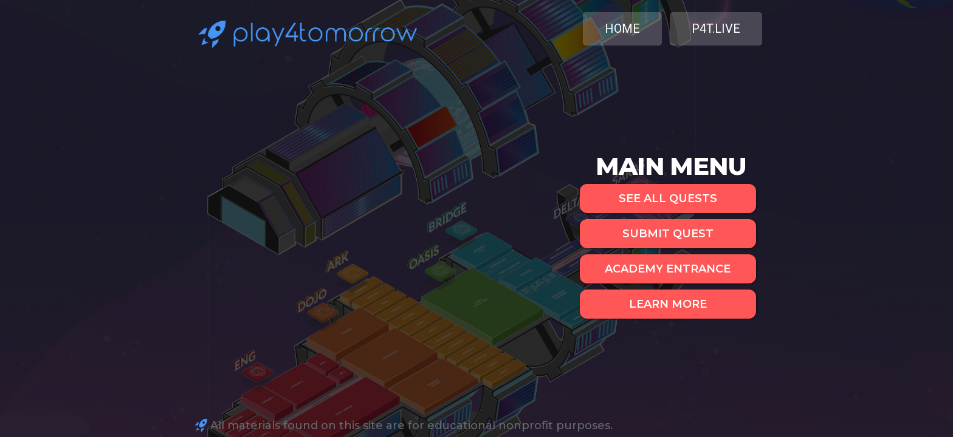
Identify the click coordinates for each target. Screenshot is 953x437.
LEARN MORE (668, 304)
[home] (305, 32)
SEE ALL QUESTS (668, 198)
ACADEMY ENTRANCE (668, 269)
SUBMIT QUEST (668, 233)
